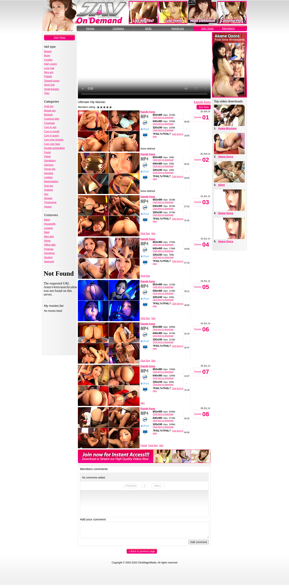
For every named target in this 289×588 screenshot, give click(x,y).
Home (90, 28)
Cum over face (52, 144)
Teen (46, 93)
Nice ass (48, 72)
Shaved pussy (51, 80)
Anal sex (48, 106)
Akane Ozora (225, 156)
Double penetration (54, 148)
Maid (46, 232)
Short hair (49, 84)
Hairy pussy (50, 63)
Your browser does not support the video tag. (144, 65)
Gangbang (50, 160)
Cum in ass (50, 127)
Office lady (50, 244)
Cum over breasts (54, 139)
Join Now (207, 28)
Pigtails (48, 76)
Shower (48, 198)
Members (228, 28)
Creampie (49, 123)
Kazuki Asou (202, 102)
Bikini (47, 219)
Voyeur (48, 206)
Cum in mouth (51, 131)
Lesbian (48, 177)
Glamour (48, 164)
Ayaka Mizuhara (227, 128)
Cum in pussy (51, 135)
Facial (47, 152)
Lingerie (48, 228)
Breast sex (50, 110)
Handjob (48, 173)
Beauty (48, 51)
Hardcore (177, 28)
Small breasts (51, 89)
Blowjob (48, 114)
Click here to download (163, 117)
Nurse (47, 240)
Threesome (50, 202)
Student (48, 257)
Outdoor (48, 189)
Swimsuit (49, 261)
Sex (46, 194)
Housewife (50, 223)
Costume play (51, 118)
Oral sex (48, 185)
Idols (148, 28)
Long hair (49, 68)
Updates (118, 28)
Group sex (49, 169)
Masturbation (51, 181)
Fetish (47, 156)
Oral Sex (145, 233)
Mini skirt (49, 236)
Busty (47, 55)
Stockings (49, 253)
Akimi (221, 185)
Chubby (48, 59)
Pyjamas (48, 249)
